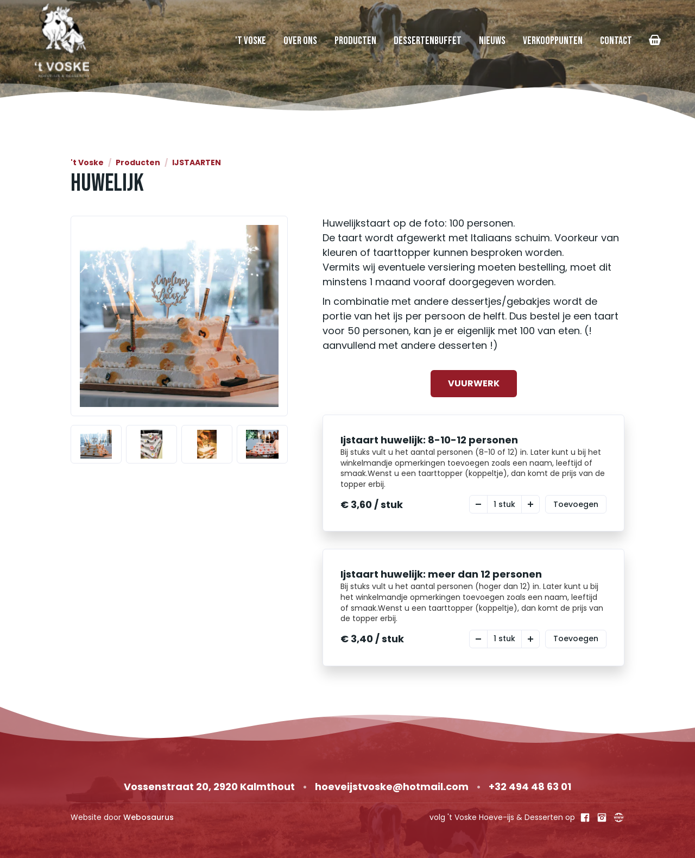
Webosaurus (148, 817)
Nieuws (492, 40)
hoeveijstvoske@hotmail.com (392, 786)
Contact (616, 40)
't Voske (250, 40)
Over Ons (300, 40)
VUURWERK (474, 383)
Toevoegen (575, 504)
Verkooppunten (553, 40)
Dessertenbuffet (428, 40)
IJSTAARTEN (196, 162)
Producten (355, 40)
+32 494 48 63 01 (530, 786)
